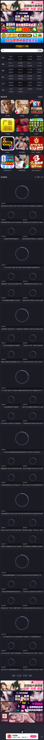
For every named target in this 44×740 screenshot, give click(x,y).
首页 (14, 675)
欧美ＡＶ (30, 63)
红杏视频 (11, 91)
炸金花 (20, 59)
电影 (3, 71)
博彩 (3, 58)
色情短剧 (20, 91)
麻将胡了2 (10, 59)
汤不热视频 (39, 89)
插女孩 (11, 89)
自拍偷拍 (20, 63)
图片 (3, 77)
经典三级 (20, 72)
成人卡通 (30, 69)
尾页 (30, 675)
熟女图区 (30, 78)
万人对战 (30, 56)
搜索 (40, 50)
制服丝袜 (11, 72)
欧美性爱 (39, 69)
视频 (3, 64)
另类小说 (20, 85)
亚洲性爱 (11, 69)
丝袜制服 (20, 65)
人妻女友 (30, 82)
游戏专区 (39, 56)
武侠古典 (39, 82)
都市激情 (11, 82)
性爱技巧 (39, 85)
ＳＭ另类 (39, 65)
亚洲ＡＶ (11, 63)
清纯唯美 (20, 78)
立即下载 (33, 736)
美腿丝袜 (11, 78)
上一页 (19, 675)
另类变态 (39, 72)
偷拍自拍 (20, 69)
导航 (3, 90)
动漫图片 (39, 76)
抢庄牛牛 (39, 59)
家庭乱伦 (20, 82)
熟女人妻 (11, 65)
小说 (3, 83)
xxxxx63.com (22, 46)
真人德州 (20, 56)
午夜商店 (20, 89)
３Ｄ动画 (39, 63)
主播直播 (30, 65)
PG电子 (11, 56)
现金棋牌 (30, 59)
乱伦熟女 (30, 72)
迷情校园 (11, 85)
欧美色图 (30, 76)
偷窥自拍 (11, 76)
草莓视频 (30, 89)
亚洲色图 (20, 76)
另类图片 (39, 78)
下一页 (25, 675)
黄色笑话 (30, 85)
